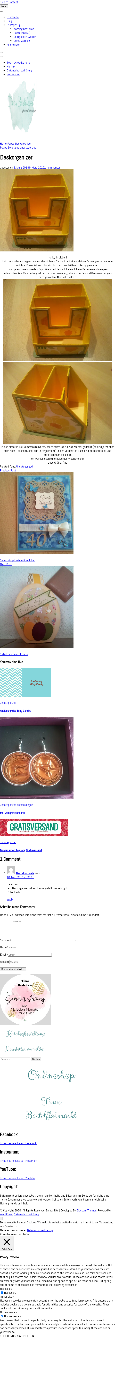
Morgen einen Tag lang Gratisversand (21, 850)
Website (5, 966)
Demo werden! (22, 41)
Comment (5, 944)
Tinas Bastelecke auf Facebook (18, 1147)
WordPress (6, 1218)
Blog (9, 21)
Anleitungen (13, 44)
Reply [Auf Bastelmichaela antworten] (10, 899)
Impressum (13, 74)
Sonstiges (13, 147)
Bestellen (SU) (22, 33)
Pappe (3, 147)
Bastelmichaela (25, 873)
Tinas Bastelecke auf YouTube (17, 1182)
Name (4, 951)
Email (4, 959)
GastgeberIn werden (25, 37)
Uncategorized (28, 147)
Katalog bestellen (24, 29)
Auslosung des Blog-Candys (15, 711)
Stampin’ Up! (14, 25)
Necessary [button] (6, 1293)
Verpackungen (25, 805)
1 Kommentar (52, 167)
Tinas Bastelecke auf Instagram (18, 1165)
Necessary (10, 1297)
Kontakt (12, 66)
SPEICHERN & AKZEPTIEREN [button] (17, 1340)
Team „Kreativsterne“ (19, 62)
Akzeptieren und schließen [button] (15, 1238)
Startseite (13, 17)
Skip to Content (9, 2)
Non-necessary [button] (8, 1316)
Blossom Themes (86, 1214)
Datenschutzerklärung (19, 70)
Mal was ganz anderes (12, 813)
